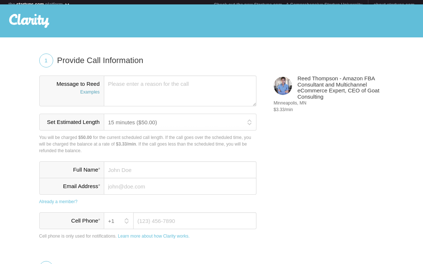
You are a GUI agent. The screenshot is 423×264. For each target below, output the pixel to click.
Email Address (81, 190)
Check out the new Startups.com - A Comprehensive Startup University (288, 4)
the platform (39, 4)
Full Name (86, 174)
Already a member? (58, 206)
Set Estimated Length (73, 126)
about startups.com (394, 4)
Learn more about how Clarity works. (153, 240)
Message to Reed (72, 92)
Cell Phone (85, 225)
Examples (90, 96)
